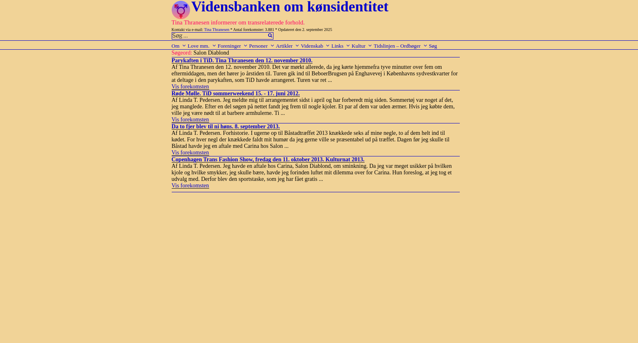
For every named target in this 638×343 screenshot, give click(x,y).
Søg (433, 46)
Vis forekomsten (190, 87)
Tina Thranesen (216, 29)
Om (179, 46)
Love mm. (202, 46)
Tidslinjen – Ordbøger (401, 46)
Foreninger (233, 46)
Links (340, 46)
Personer (262, 46)
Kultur (362, 46)
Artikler (287, 46)
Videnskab (315, 46)
